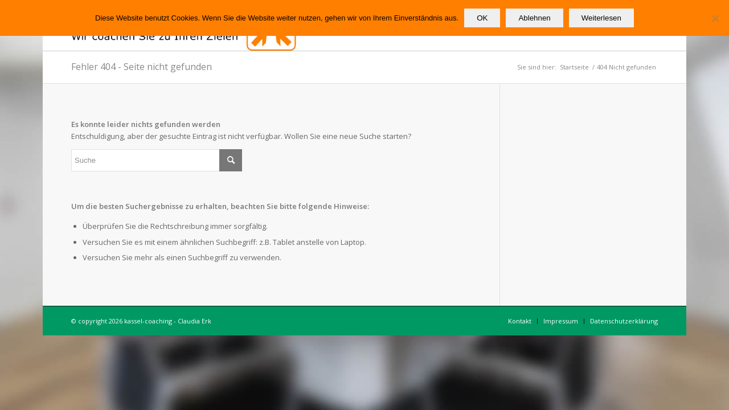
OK (482, 18)
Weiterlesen (601, 18)
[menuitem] (519, 321)
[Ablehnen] (714, 18)
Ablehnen (534, 18)
